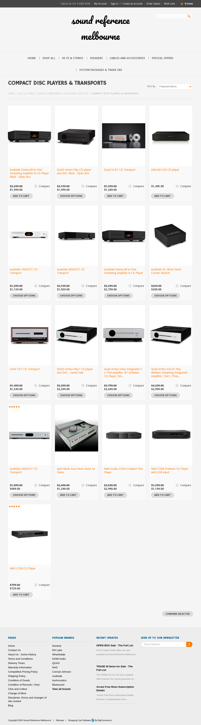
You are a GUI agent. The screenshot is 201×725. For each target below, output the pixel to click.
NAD (55, 667)
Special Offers (162, 58)
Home (11, 93)
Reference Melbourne (100, 28)
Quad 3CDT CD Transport (119, 169)
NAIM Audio (59, 658)
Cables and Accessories (127, 58)
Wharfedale (58, 654)
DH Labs (57, 650)
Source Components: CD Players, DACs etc (63, 93)
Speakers (96, 58)
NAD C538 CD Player (23, 568)
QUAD (56, 663)
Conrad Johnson (61, 671)
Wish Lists (169, 3)
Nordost (56, 645)
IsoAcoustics (59, 680)
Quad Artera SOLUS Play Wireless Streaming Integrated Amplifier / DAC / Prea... (169, 373)
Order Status (153, 3)
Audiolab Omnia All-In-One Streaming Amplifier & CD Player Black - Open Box (29, 173)
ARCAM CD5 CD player (165, 169)
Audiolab (57, 676)
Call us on (75, 3)
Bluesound (58, 684)
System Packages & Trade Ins (100, 69)
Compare (44, 186)
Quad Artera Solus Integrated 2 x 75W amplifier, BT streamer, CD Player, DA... (123, 373)
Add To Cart (21, 195)
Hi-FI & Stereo (72, 58)
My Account (100, 3)
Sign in (114, 3)
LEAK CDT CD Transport (25, 369)
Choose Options (71, 195)
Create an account (133, 3)
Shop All (48, 58)
